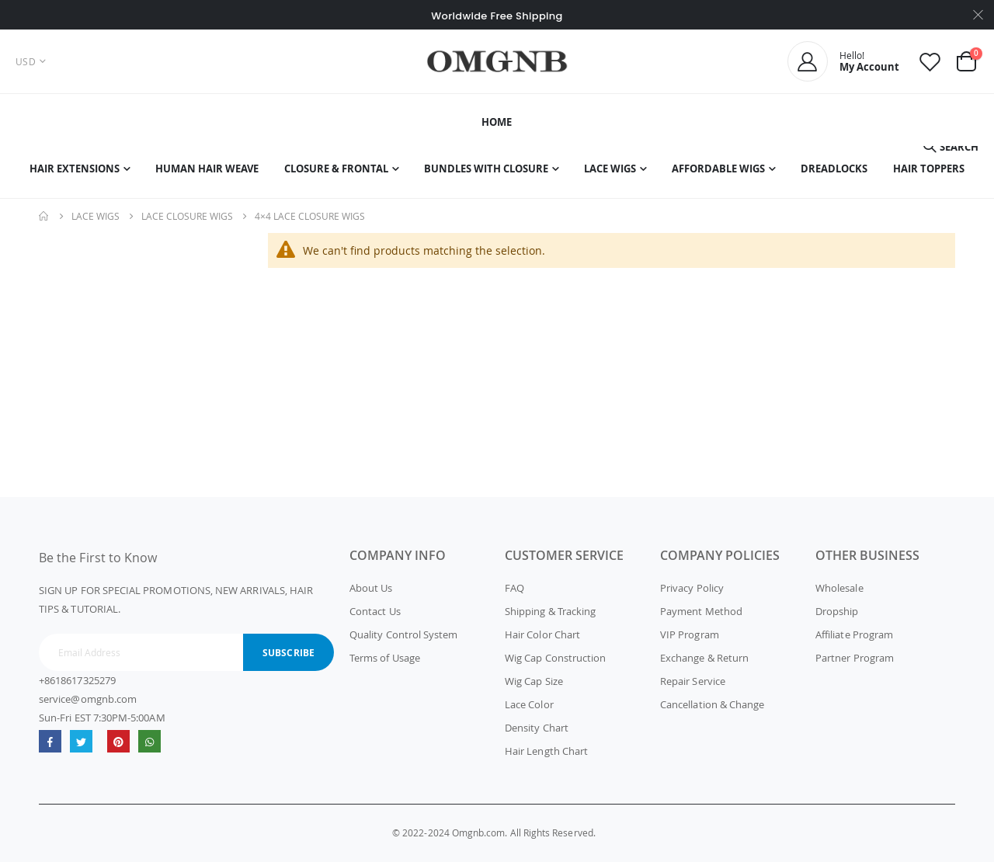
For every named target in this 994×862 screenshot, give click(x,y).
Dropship (837, 611)
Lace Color (529, 704)
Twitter (81, 741)
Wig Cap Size (534, 681)
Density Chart (536, 728)
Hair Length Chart (546, 751)
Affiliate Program (854, 634)
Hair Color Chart (542, 634)
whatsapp (149, 741)
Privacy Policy (692, 588)
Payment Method (701, 611)
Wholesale (839, 588)
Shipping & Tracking (550, 611)
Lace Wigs (95, 216)
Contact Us (375, 611)
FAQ (514, 588)
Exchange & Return (704, 658)
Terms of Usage (384, 658)
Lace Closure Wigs (187, 216)
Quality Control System (403, 634)
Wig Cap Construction (555, 658)
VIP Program (689, 634)
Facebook (50, 741)
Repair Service (692, 681)
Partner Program (854, 658)
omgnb (118, 741)
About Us (371, 588)
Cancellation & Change (712, 704)
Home (44, 216)
